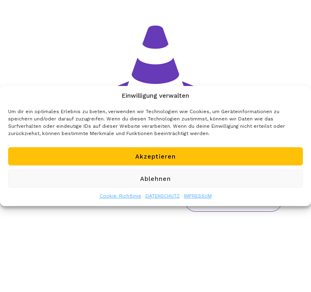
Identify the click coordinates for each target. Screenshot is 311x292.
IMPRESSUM (198, 196)
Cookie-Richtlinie (120, 196)
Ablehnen (155, 178)
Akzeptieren (155, 156)
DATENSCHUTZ (162, 196)
